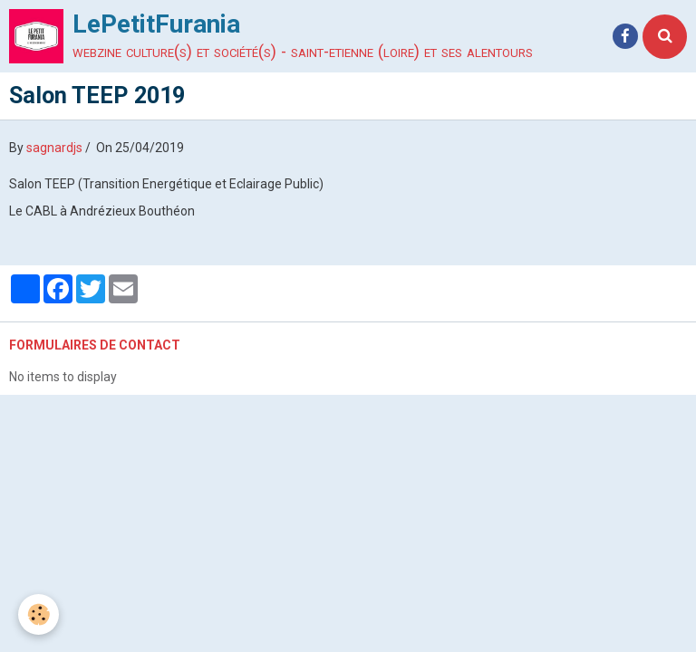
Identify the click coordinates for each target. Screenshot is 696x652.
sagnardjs (54, 147)
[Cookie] (38, 614)
